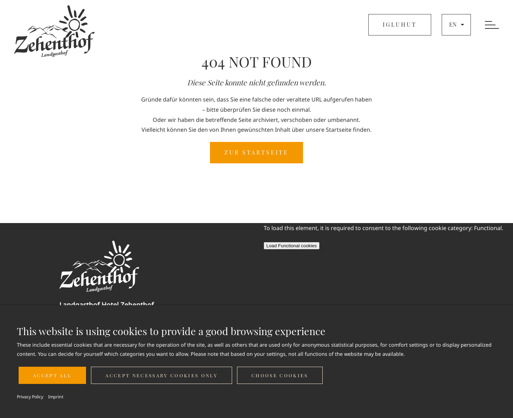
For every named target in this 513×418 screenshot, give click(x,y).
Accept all (52, 375)
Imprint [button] (55, 397)
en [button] (457, 24)
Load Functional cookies (292, 245)
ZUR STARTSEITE (256, 152)
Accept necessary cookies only (161, 375)
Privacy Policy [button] (30, 397)
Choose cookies (279, 375)
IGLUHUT (400, 24)
